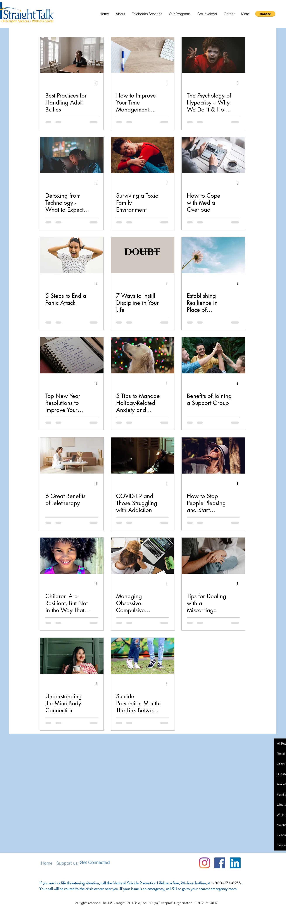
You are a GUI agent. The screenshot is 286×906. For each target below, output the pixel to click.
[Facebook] (219, 862)
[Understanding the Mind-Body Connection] (71, 656)
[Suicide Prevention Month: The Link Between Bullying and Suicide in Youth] (142, 656)
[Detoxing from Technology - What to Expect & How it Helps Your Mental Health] (71, 155)
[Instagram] (204, 862)
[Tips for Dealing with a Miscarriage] (213, 556)
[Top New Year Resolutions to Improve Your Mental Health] (71, 355)
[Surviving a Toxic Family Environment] (142, 155)
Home (47, 863)
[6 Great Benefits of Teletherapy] (71, 455)
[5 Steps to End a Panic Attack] (71, 255)
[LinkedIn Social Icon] (235, 862)
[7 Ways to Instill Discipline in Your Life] (142, 255)
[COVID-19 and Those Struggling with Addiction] (142, 455)
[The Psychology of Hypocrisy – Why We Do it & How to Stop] (213, 55)
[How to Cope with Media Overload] (213, 155)
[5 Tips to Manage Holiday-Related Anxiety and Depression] (142, 355)
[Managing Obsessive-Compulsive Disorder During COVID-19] (142, 556)
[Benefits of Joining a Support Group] (213, 355)
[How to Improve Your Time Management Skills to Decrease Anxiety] (142, 55)
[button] (120, 14)
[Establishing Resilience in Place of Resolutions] (213, 255)
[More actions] (97, 82)
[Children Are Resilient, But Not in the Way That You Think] (71, 556)
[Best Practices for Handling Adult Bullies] (71, 55)
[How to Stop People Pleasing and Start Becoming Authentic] (213, 455)
